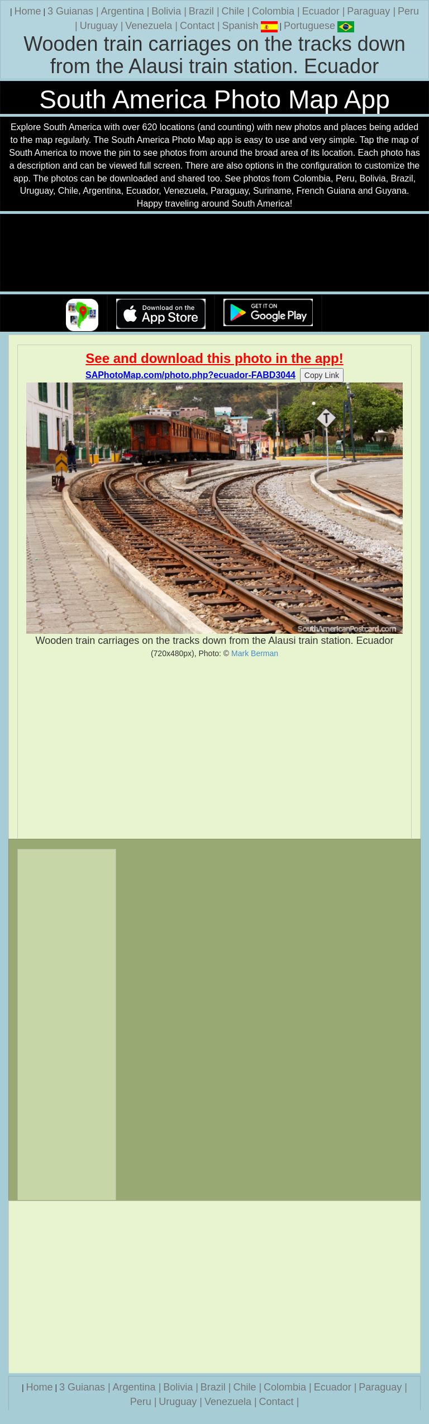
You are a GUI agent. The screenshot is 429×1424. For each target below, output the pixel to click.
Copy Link (321, 375)
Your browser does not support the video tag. (214, 253)
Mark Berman (254, 653)
